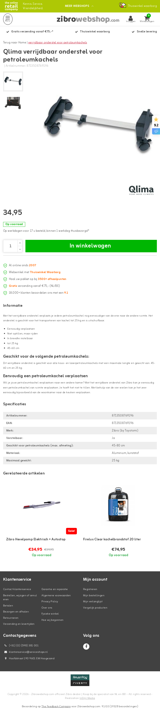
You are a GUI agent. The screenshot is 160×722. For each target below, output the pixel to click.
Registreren (90, 589)
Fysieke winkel (50, 614)
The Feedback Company (56, 706)
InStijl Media (87, 698)
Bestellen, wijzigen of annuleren (20, 597)
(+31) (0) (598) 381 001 (21, 645)
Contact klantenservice (17, 589)
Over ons (46, 608)
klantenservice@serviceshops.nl (25, 652)
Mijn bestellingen (93, 595)
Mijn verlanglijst (92, 601)
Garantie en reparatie (54, 589)
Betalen (8, 606)
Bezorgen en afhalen (16, 612)
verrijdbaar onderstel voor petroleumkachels (57, 42)
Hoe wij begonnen (52, 620)
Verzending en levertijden (19, 624)
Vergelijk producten (95, 608)
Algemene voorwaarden (56, 595)
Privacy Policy (49, 601)
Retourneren (11, 618)
